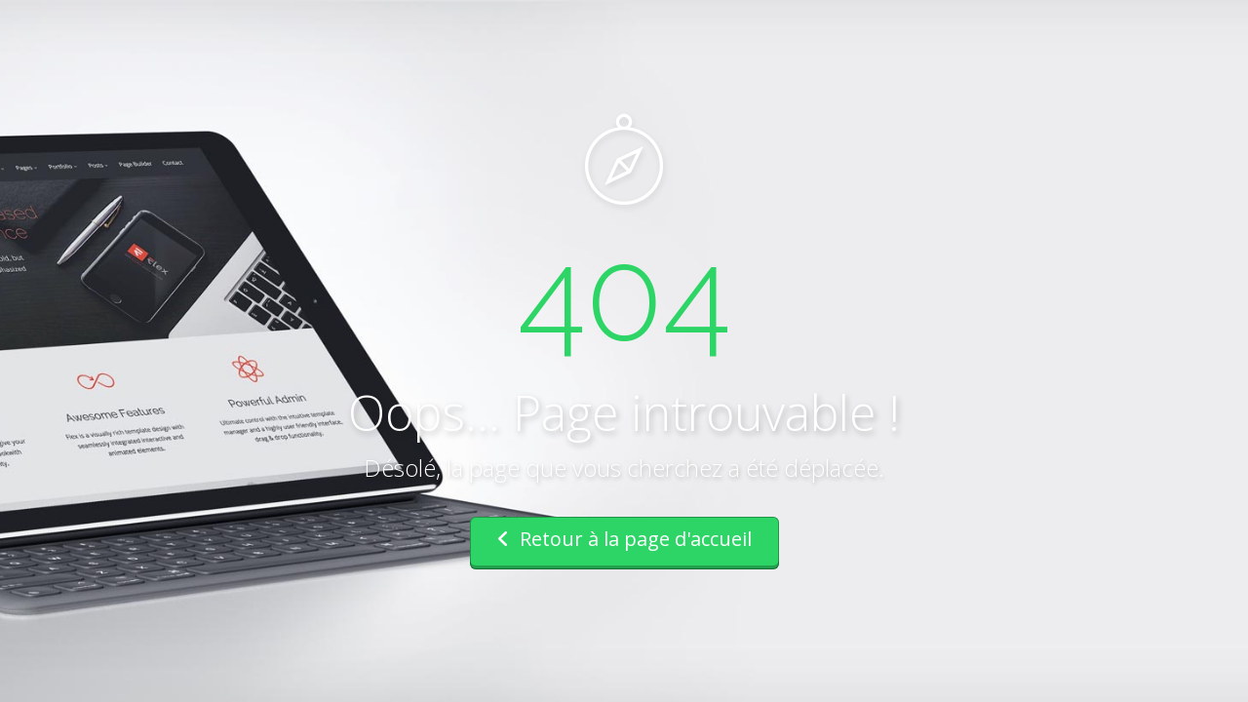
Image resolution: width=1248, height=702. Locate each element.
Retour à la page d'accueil (624, 539)
